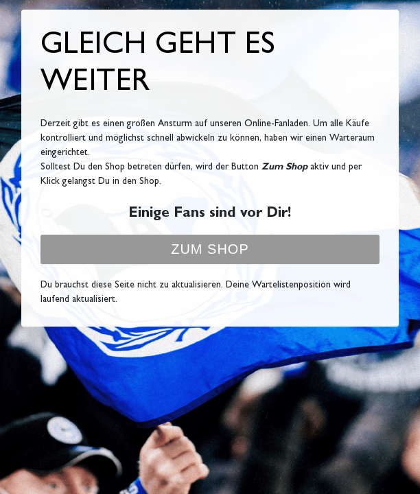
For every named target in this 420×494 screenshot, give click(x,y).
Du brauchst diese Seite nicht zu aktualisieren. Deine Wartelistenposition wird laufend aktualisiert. (195, 293)
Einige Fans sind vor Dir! (209, 214)
